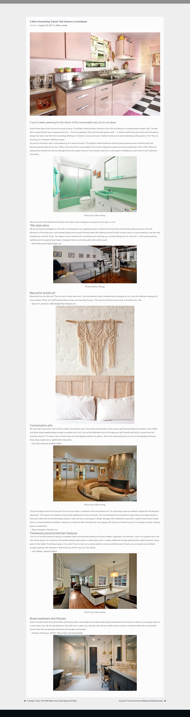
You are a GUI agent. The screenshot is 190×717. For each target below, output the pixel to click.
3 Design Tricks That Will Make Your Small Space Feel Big (51, 701)
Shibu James (61, 25)
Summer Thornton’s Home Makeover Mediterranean (141, 701)
